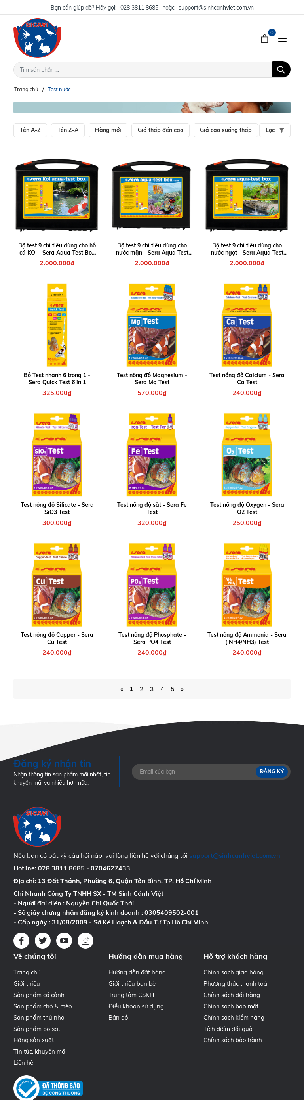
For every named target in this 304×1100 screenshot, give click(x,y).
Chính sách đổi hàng (231, 994)
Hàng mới (108, 130)
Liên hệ (23, 1062)
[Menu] (282, 38)
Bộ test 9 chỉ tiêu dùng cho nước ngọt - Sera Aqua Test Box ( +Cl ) (247, 249)
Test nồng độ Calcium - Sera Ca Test (247, 379)
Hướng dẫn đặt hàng (137, 972)
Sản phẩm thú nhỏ (39, 1017)
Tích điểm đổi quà (228, 1029)
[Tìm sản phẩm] (152, 70)
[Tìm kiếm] (281, 69)
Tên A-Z (30, 130)
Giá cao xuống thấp (226, 130)
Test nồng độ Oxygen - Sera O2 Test (247, 508)
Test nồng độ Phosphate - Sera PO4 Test (152, 638)
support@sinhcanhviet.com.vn (216, 7)
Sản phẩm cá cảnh (39, 994)
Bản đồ (118, 1017)
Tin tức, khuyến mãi (40, 1051)
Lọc (275, 130)
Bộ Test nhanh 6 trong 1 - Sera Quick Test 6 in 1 (57, 379)
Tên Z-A (67, 130)
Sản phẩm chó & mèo (42, 1006)
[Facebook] (21, 941)
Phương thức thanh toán (237, 983)
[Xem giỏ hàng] (265, 38)
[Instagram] (85, 941)
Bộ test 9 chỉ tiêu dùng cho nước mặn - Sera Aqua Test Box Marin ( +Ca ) (152, 249)
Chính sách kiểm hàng (233, 1017)
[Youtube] (64, 941)
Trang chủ (27, 972)
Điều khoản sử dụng (136, 1006)
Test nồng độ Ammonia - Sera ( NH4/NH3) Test (247, 638)
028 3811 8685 (139, 7)
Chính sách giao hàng (233, 972)
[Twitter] (43, 941)
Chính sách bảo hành (232, 1040)
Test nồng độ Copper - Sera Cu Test (57, 638)
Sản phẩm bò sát (36, 1029)
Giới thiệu (26, 983)
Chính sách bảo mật (230, 1006)
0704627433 (110, 868)
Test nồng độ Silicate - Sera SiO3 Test (57, 508)
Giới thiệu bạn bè (132, 983)
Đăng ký (272, 771)
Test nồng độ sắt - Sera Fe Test (152, 508)
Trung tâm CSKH (131, 994)
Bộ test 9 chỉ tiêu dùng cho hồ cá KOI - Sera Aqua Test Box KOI (57, 249)
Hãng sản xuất (33, 1040)
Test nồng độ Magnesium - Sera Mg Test (152, 379)
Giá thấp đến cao (160, 130)
